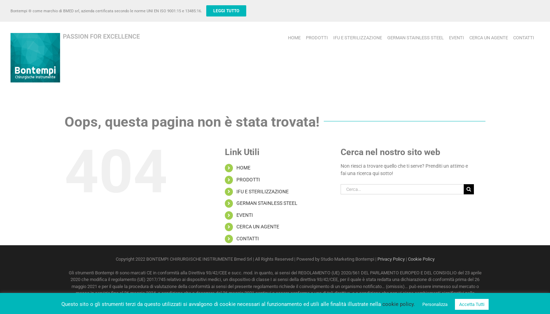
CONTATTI (247, 238)
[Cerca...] (402, 189)
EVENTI (244, 215)
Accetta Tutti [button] (471, 304)
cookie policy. (398, 304)
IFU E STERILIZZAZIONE (262, 191)
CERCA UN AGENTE (257, 226)
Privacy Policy (391, 259)
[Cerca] (469, 189)
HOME (243, 168)
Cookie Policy (421, 259)
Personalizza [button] (435, 304)
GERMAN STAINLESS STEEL (266, 203)
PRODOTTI (248, 179)
